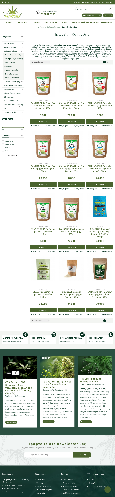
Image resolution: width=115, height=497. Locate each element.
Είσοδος (90, 479)
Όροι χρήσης (40, 483)
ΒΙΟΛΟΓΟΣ (8, 150)
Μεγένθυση (50, 126)
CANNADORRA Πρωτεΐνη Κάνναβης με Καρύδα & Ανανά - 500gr (100, 168)
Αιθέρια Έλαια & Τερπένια (12, 93)
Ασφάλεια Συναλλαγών (70, 490)
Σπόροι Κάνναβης (9, 89)
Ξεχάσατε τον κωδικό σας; (97, 486)
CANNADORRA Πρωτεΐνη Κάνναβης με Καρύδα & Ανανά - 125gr (71, 168)
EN (12, 2)
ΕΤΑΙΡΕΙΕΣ (36, 22)
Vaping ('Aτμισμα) (9, 47)
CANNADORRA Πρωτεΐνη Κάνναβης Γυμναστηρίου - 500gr (43, 168)
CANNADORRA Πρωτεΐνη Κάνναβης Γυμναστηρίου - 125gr (100, 105)
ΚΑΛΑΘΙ (43, 121)
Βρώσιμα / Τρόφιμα (53, 27)
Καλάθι (108, 15)
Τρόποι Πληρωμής (68, 479)
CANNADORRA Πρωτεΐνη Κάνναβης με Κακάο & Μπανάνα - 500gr (71, 105)
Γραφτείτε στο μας (57, 444)
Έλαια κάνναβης (9, 43)
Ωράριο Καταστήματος (44, 490)
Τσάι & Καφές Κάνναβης (12, 55)
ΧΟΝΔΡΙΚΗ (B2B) (78, 22)
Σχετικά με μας (41, 479)
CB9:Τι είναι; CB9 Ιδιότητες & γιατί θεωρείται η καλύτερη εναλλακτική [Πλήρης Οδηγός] (25, 388)
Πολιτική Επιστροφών (69, 486)
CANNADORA (8, 141)
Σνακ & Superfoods (11, 74)
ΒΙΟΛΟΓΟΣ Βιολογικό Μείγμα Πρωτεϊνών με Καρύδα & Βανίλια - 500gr (100, 233)
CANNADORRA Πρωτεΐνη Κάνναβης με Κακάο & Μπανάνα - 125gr (43, 105)
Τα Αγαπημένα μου (105, 2)
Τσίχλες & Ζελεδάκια (11, 78)
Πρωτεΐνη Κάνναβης (69, 27)
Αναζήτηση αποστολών (70, 493)
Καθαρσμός (12, 155)
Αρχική (77, 2)
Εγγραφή (91, 483)
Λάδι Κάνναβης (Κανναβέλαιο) (9, 64)
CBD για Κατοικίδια (10, 112)
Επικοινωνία (40, 493)
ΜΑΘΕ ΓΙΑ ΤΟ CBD (51, 22)
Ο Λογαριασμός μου (89, 2)
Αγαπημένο (35, 126)
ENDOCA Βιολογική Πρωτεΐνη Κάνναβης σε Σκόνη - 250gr (71, 294)
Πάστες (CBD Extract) (10, 101)
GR (9, 2)
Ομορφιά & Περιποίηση (11, 82)
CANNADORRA (9, 144)
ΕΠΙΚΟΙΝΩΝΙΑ (106, 22)
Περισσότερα (17, 422)
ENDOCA (7, 147)
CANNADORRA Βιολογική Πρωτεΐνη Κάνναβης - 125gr (43, 231)
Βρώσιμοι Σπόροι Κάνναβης (14, 59)
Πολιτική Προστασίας (43, 486)
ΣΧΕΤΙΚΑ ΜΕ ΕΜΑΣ (93, 22)
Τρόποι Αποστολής (68, 483)
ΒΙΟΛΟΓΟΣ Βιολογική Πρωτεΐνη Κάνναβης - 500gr (43, 294)
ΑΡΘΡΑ (64, 22)
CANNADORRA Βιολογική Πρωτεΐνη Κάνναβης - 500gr (71, 231)
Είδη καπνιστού (8, 97)
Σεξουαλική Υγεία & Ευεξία (12, 85)
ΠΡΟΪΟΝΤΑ (22, 22)
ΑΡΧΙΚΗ (8, 22)
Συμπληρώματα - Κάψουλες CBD (13, 106)
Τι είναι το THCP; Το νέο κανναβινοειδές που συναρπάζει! (63, 384)
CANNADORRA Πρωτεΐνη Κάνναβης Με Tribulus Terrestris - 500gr (100, 294)
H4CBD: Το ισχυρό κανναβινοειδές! (97, 380)
